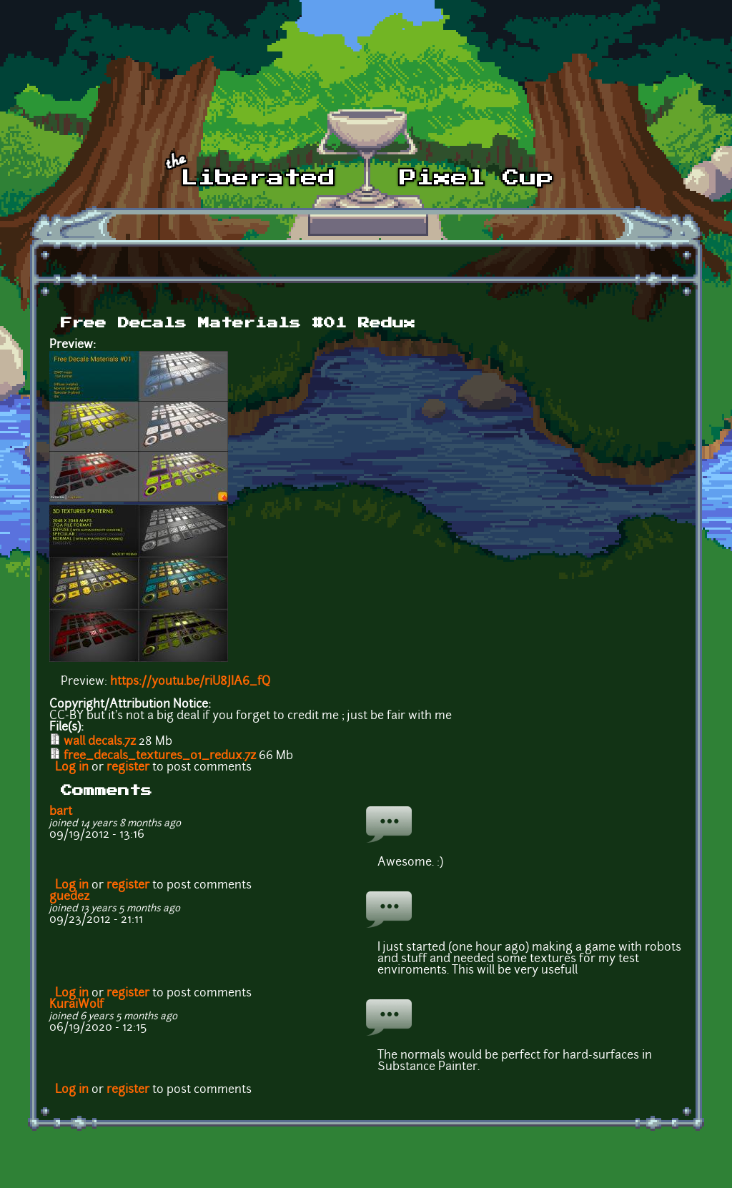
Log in (72, 767)
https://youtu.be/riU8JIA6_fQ (190, 682)
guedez (69, 897)
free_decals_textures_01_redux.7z (160, 756)
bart (60, 812)
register (128, 767)
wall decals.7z (100, 742)
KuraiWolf (76, 1005)
